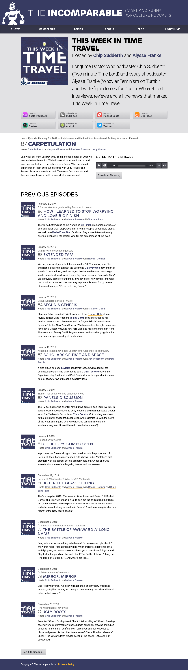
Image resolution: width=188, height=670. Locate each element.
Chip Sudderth (108, 55)
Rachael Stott (79, 149)
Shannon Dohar (97, 308)
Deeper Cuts (95, 314)
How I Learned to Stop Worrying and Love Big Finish (76, 213)
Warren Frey (95, 219)
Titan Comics (80, 414)
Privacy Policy (66, 664)
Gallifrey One (92, 267)
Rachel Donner (96, 258)
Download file (109, 175)
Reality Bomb (76, 317)
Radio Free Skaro (62, 232)
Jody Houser (99, 149)
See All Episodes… (33, 652)
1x (159, 165)
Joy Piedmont (96, 358)
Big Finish (85, 225)
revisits (65, 367)
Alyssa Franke (146, 55)
